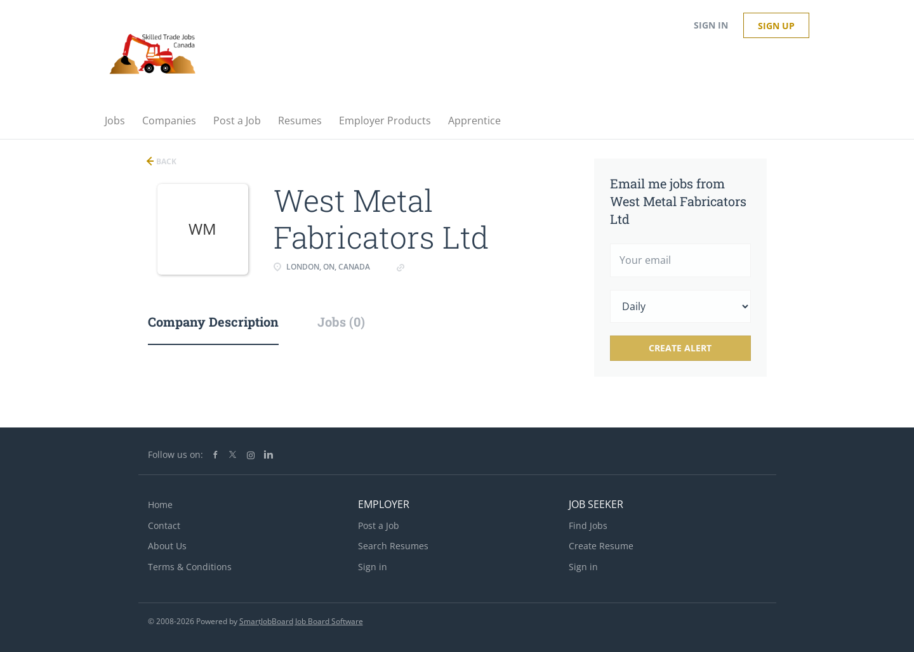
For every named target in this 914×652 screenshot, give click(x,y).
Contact (164, 525)
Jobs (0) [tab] (341, 321)
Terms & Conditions (190, 567)
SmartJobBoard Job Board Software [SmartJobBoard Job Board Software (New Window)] (301, 621)
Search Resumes (393, 546)
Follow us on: (175, 454)
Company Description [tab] (213, 321)
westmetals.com (441, 267)
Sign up (776, 26)
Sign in (711, 25)
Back (165, 161)
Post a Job (378, 525)
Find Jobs (588, 525)
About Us (167, 546)
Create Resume (601, 546)
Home (160, 505)
